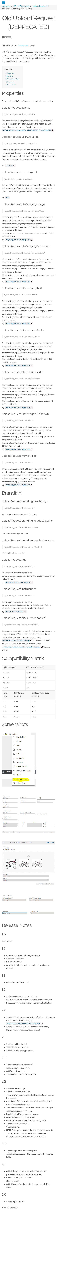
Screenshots (11, 82)
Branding (10, 76)
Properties (10, 73)
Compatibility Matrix (13, 79)
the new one (23, 45)
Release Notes (11, 85)
